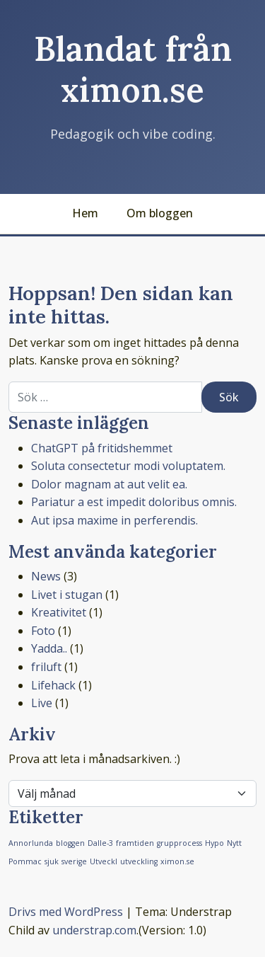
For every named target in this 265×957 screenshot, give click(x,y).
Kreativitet (58, 612)
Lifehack (53, 685)
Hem (85, 213)
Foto (43, 630)
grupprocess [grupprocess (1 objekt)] (179, 843)
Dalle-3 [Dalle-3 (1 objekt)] (100, 843)
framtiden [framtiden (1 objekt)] (135, 843)
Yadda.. (49, 648)
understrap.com (94, 930)
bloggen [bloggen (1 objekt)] (70, 843)
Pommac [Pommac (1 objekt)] (25, 861)
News (46, 576)
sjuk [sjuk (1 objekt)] (52, 861)
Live (41, 703)
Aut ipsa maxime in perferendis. (114, 520)
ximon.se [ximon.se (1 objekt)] (177, 861)
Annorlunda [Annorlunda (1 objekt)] (30, 843)
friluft (46, 667)
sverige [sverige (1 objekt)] (74, 861)
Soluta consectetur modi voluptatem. (128, 466)
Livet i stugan (66, 594)
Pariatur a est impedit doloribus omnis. (134, 502)
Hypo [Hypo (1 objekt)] (214, 843)
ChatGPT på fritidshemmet (101, 448)
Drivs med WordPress (65, 911)
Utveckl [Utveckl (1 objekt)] (103, 861)
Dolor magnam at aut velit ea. (109, 484)
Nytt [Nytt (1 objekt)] (234, 843)
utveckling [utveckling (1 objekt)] (139, 861)
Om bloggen (159, 213)
